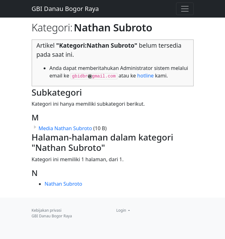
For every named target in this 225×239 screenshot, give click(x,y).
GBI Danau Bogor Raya (65, 8)
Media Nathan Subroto (65, 128)
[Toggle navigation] (185, 9)
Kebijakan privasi (47, 210)
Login (121, 210)
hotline (145, 75)
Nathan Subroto (63, 183)
